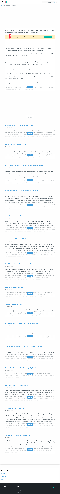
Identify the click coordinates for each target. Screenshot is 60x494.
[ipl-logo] (6, 2)
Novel (2, 468)
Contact (2, 481)
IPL (1, 5)
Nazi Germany (3, 464)
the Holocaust (8, 60)
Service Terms (19, 486)
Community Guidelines (21, 481)
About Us (3, 479)
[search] (54, 2)
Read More (30, 124)
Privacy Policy (19, 485)
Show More (30, 78)
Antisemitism (3, 471)
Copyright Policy (19, 479)
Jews (2, 470)
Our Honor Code (19, 483)
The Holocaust (3, 467)
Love (2, 465)
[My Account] (57, 2)
